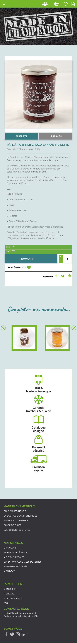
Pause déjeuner (13, 525)
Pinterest (69, 276)
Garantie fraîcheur (15, 553)
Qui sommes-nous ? (15, 511)
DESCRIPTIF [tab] (21, 136)
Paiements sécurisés (15, 567)
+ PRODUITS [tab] (55, 136)
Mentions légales (14, 557)
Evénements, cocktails (17, 530)
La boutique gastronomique (20, 516)
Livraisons (10, 548)
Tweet (63, 276)
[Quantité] (67, 259)
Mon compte (11, 589)
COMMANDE (26, 259)
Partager (56, 276)
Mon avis (9, 594)
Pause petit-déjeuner (16, 521)
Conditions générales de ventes (23, 562)
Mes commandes (13, 598)
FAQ (6, 603)
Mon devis (9, 571)
